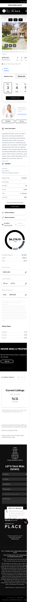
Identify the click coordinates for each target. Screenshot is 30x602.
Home (15, 447)
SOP (17, 555)
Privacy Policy (5, 600)
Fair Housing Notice (15, 5)
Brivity (13, 597)
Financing (15, 454)
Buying (15, 450)
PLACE (15, 552)
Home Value (15, 455)
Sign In (23, 1)
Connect (15, 458)
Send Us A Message (15, 508)
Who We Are (15, 457)
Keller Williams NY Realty (15, 460)
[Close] (27, 586)
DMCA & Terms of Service (16, 600)
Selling (15, 452)
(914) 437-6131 (15, 539)
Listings (15, 449)
